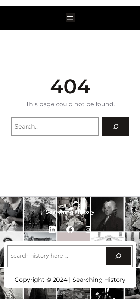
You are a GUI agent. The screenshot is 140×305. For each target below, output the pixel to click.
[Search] (115, 126)
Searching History (70, 212)
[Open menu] (70, 17)
